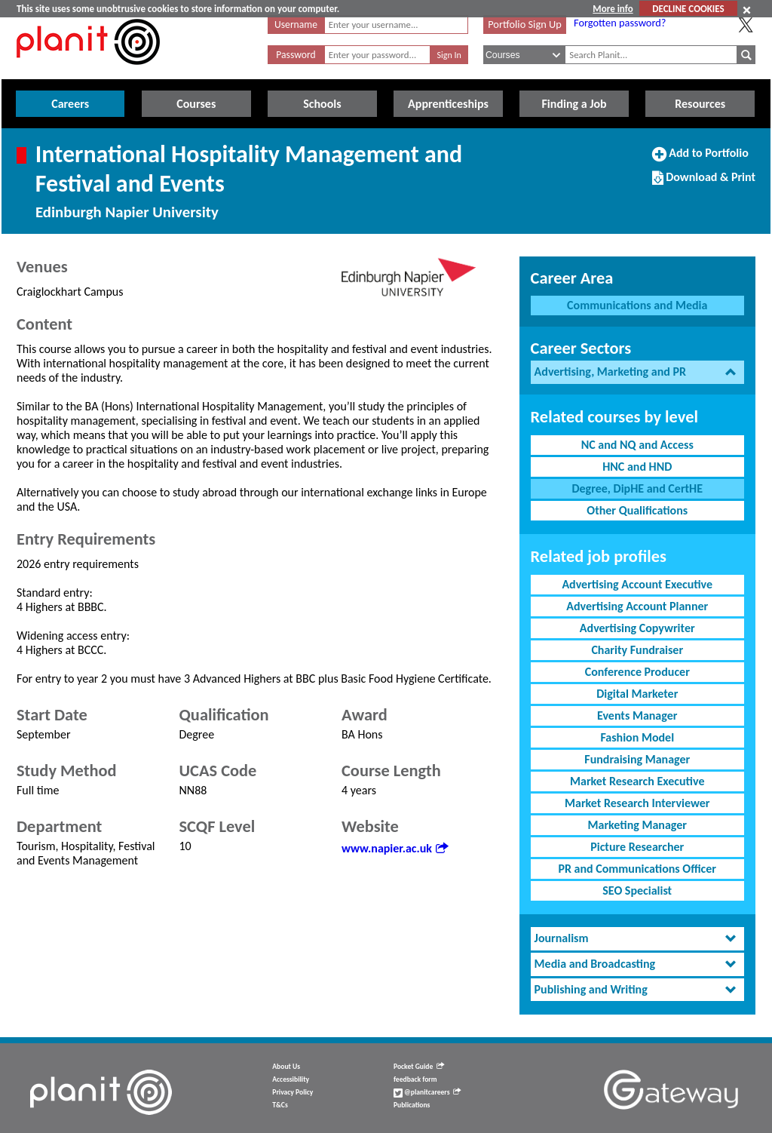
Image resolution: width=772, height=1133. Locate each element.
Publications (412, 1105)
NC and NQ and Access (637, 445)
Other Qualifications (637, 510)
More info (613, 8)
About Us (286, 1066)
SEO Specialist (637, 890)
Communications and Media (637, 305)
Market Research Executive (637, 781)
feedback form (415, 1079)
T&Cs (279, 1105)
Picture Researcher (637, 847)
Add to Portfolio (700, 159)
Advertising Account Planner (637, 606)
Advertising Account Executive (637, 584)
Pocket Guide (419, 1066)
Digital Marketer (637, 693)
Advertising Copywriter (637, 628)
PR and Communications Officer (637, 868)
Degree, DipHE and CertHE (637, 488)
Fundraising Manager (637, 759)
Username (295, 24)
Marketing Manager (637, 825)
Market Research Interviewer (637, 803)
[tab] (637, 372)
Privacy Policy (292, 1092)
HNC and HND (637, 466)
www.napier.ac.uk (395, 848)
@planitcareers (427, 1092)
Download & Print (703, 183)
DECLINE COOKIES (688, 8)
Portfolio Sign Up (525, 24)
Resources (700, 104)
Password (295, 54)
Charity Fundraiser (637, 650)
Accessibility (290, 1079)
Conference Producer (637, 672)
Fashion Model (637, 737)
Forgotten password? (620, 22)
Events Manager (637, 715)
